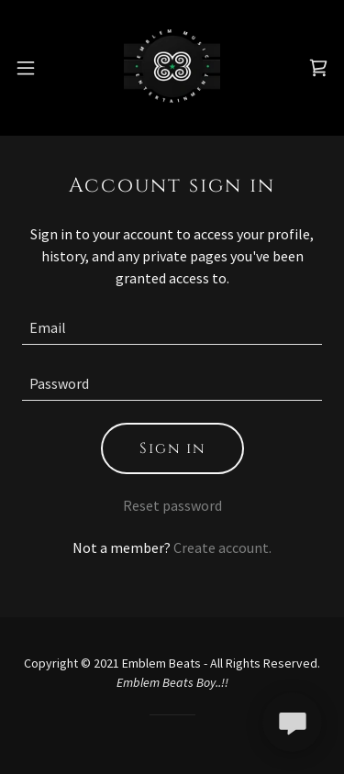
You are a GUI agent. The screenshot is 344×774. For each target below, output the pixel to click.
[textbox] (172, 328)
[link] (172, 67)
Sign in (172, 448)
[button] (25, 68)
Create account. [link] (222, 547)
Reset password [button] (172, 505)
